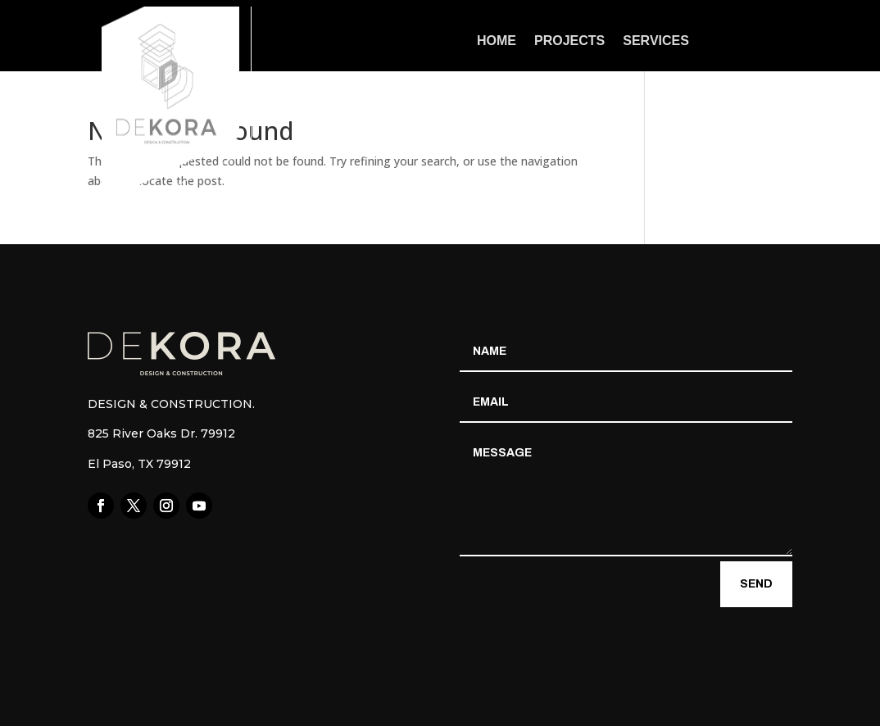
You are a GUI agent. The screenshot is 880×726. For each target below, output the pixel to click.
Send (756, 584)
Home (496, 41)
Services (656, 41)
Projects (569, 41)
